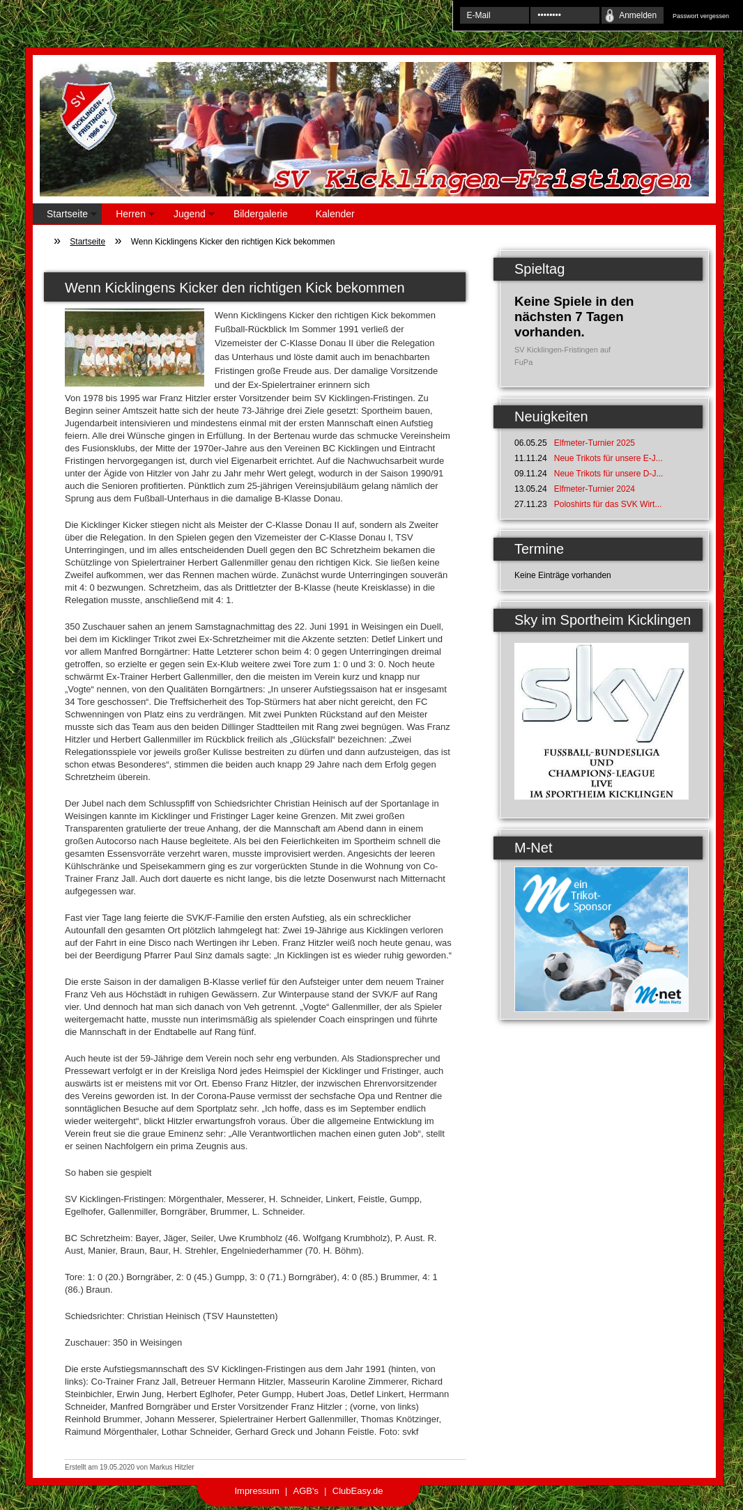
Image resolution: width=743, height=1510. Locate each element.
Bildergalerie (260, 213)
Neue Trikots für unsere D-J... (609, 473)
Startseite (65, 216)
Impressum (256, 1491)
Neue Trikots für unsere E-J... (608, 458)
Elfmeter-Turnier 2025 (594, 443)
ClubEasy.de (357, 1491)
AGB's (306, 1491)
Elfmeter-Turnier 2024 (594, 489)
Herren (128, 216)
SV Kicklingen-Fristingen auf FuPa (562, 355)
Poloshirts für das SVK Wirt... (608, 504)
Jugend (187, 216)
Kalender (335, 213)
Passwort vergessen (701, 16)
